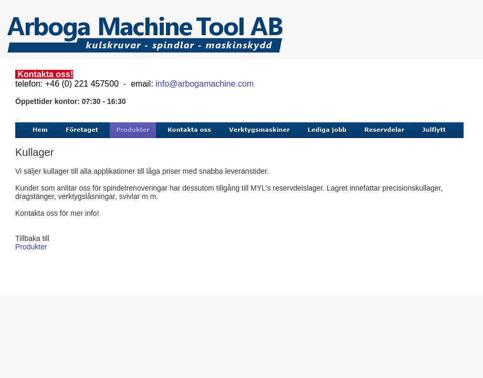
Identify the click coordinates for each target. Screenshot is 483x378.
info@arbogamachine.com (204, 83)
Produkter (31, 247)
